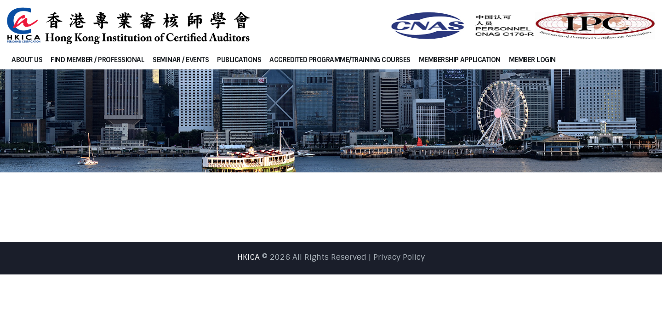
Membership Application (460, 59)
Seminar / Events (181, 59)
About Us (26, 59)
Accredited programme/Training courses (340, 59)
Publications (239, 59)
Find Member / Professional (97, 59)
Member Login (532, 59)
